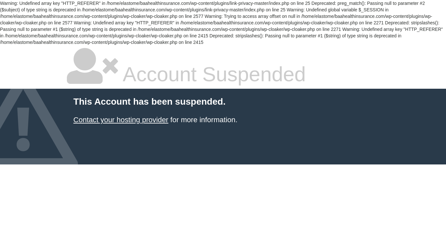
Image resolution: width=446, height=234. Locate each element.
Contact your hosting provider (120, 120)
